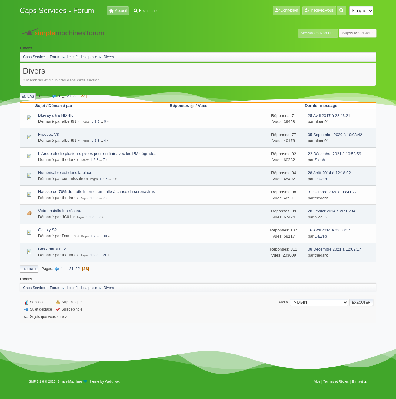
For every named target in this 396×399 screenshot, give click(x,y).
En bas (28, 96)
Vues (202, 105)
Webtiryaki (112, 381)
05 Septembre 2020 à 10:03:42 (335, 134)
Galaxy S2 (47, 230)
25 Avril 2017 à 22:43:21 (329, 115)
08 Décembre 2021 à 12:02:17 (334, 249)
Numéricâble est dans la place (65, 172)
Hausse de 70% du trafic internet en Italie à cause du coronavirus (96, 191)
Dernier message (321, 105)
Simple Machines (70, 381)
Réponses (182, 105)
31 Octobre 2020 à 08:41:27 (332, 192)
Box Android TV (52, 249)
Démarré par (60, 105)
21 (69, 96)
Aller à (283, 302)
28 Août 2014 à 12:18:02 (329, 173)
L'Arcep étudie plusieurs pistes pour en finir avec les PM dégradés (97, 153)
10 (105, 236)
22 (75, 96)
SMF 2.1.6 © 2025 (42, 381)
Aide (317, 381)
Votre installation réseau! (60, 210)
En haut (29, 269)
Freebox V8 (48, 134)
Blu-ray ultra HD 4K (55, 115)
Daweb (321, 179)
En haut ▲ (359, 381)
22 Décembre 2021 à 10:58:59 (334, 153)
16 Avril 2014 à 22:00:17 (329, 230)
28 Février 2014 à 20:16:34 (331, 211)
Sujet (40, 105)
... (64, 96)
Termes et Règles (336, 381)
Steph (320, 160)
